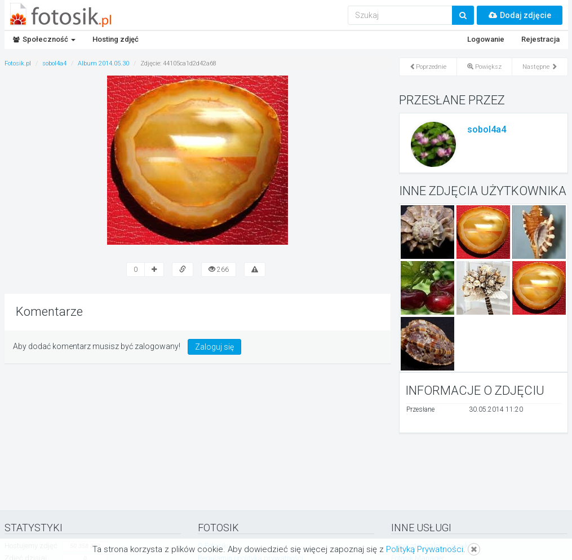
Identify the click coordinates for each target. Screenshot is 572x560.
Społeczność (44, 39)
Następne (539, 66)
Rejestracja (540, 39)
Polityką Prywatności (424, 549)
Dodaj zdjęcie (519, 15)
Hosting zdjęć (115, 39)
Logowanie (485, 39)
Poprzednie (428, 66)
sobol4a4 (486, 129)
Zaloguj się (214, 346)
